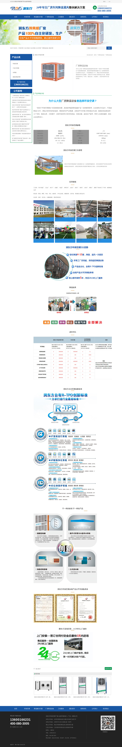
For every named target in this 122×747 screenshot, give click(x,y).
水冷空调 (38, 48)
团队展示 (72, 17)
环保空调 (27, 17)
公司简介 (95, 17)
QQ (108, 1)
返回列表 (108, 668)
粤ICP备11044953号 (20, 744)
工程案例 (61, 17)
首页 (15, 17)
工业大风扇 (27, 48)
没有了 (39, 668)
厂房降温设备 (49, 17)
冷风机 (15, 72)
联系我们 (106, 17)
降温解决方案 (38, 17)
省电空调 (50, 48)
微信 (104, 1)
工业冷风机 (33, 48)
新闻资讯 (83, 17)
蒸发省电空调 (16, 77)
